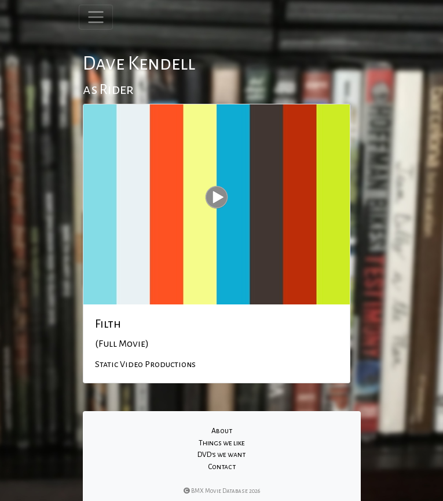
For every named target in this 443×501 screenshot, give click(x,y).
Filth (108, 323)
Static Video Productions (145, 364)
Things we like (222, 443)
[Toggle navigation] (96, 17)
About (221, 431)
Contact (222, 467)
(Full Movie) (122, 344)
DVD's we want (221, 455)
